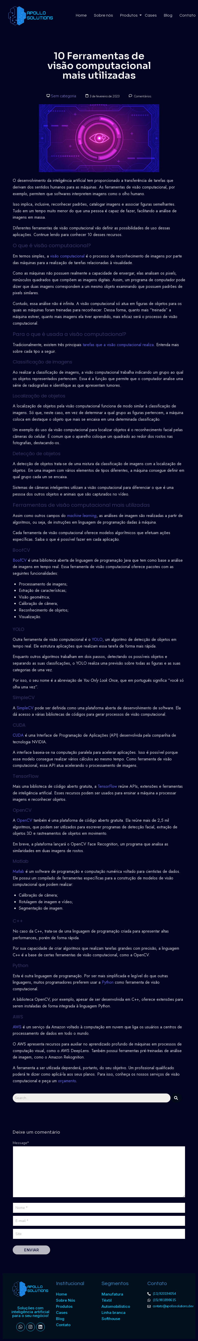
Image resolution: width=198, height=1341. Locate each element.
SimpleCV (25, 708)
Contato (187, 15)
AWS (17, 1027)
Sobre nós (103, 15)
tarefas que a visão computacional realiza (118, 345)
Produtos (129, 15)
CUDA (18, 735)
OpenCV (24, 820)
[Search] (92, 1097)
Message (21, 1142)
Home (81, 15)
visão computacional (67, 256)
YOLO (97, 639)
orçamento (67, 1081)
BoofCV (20, 560)
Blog (168, 15)
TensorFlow (107, 786)
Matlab (18, 871)
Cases (151, 15)
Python (108, 982)
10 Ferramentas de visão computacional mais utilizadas (99, 65)
